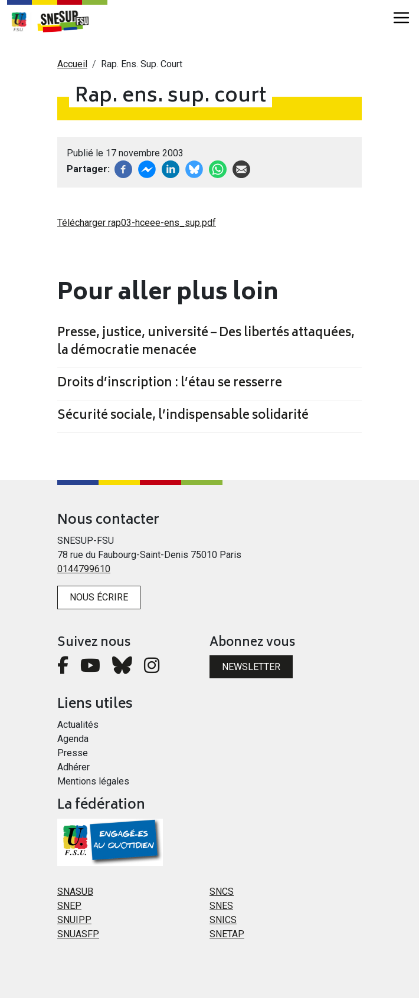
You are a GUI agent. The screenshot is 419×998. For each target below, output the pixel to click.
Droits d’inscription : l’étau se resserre (169, 384)
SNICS (223, 919)
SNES (221, 905)
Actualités (78, 724)
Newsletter (251, 666)
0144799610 (83, 568)
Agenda (73, 738)
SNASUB (75, 891)
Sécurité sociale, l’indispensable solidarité (183, 416)
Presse (72, 753)
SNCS (222, 891)
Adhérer (73, 767)
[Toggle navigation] (401, 17)
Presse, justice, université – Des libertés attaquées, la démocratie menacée (206, 342)
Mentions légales (93, 781)
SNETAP (227, 934)
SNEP (69, 905)
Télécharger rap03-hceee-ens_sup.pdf (136, 222)
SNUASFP (78, 934)
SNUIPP (74, 919)
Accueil (72, 64)
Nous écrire (99, 597)
